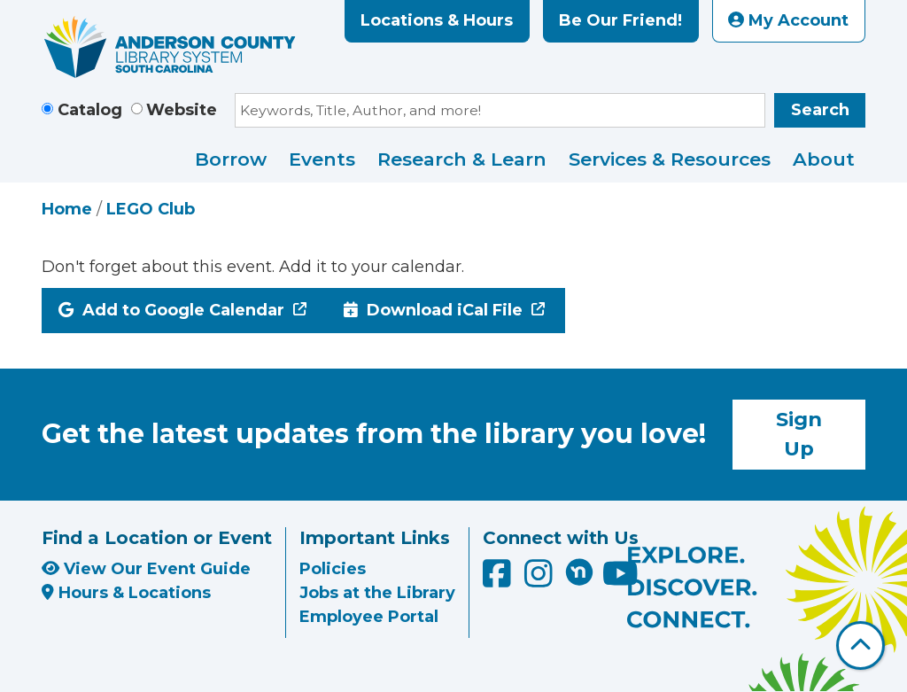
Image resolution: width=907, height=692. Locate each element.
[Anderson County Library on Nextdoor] (579, 571)
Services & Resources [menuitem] (670, 159)
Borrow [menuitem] (231, 159)
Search (820, 110)
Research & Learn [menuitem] (462, 159)
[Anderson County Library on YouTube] (620, 580)
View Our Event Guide (146, 569)
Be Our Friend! (620, 20)
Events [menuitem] (322, 159)
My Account (788, 20)
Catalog (90, 110)
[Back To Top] (860, 645)
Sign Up (799, 434)
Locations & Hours (436, 20)
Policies (332, 569)
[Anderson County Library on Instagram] (540, 580)
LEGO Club (150, 209)
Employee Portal (368, 616)
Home (67, 209)
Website (181, 110)
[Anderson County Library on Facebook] (499, 580)
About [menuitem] (824, 159)
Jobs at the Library (377, 593)
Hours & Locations (126, 593)
